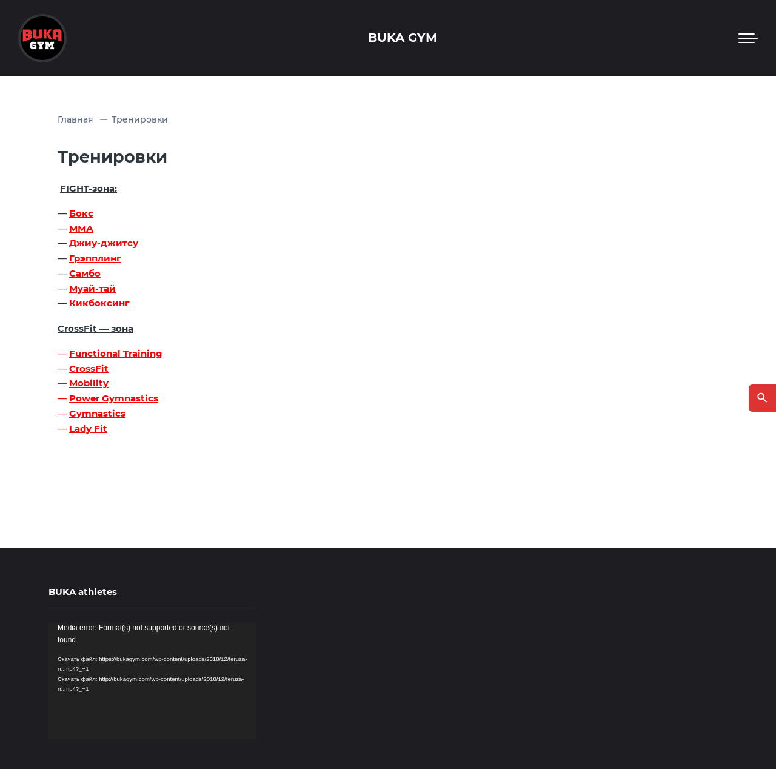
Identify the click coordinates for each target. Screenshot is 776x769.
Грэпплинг (95, 258)
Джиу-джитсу (103, 243)
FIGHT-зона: (88, 188)
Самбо (85, 273)
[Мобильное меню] (748, 38)
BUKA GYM (402, 37)
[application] (152, 680)
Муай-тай (92, 288)
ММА (81, 228)
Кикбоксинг (99, 303)
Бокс (81, 213)
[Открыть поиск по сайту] (762, 398)
